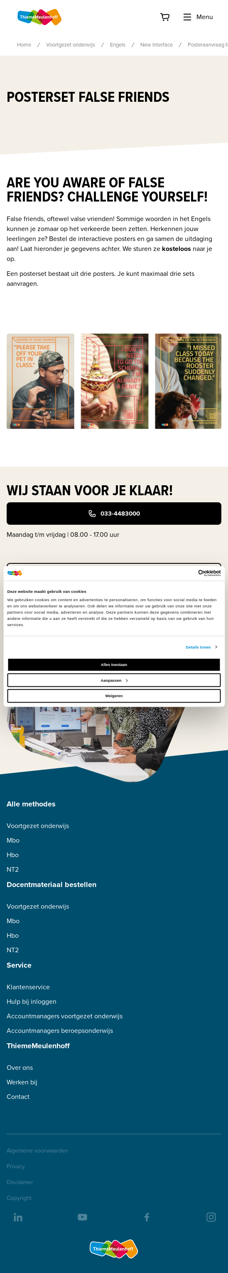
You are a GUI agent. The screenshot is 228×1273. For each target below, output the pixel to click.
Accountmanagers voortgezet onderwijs (65, 1016)
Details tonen (198, 647)
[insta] (210, 1216)
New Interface (156, 45)
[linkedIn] (17, 1216)
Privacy (16, 1166)
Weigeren (114, 696)
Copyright (19, 1198)
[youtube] (81, 1216)
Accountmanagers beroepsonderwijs (60, 1030)
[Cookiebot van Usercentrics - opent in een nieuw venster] (184, 573)
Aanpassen (114, 680)
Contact (18, 1097)
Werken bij (22, 1082)
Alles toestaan (114, 665)
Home (24, 45)
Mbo (13, 840)
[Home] (40, 17)
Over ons (20, 1067)
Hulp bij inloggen (31, 1001)
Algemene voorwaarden (37, 1151)
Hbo (13, 855)
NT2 (13, 869)
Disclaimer (20, 1182)
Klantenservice (28, 987)
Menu (197, 17)
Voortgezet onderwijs (70, 45)
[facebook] (146, 1216)
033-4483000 (114, 513)
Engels (117, 45)
